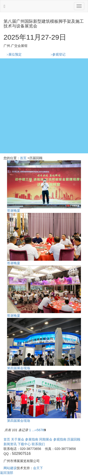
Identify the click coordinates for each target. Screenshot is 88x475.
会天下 (38, 468)
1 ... (31, 430)
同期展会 (45, 439)
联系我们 (38, 444)
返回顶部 (6, 473)
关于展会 (17, 439)
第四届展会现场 (18, 368)
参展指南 (31, 439)
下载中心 (24, 444)
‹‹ (35, 430)
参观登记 (58, 55)
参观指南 (59, 439)
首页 (23, 158)
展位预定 (14, 55)
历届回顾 (73, 439)
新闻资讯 (10, 444)
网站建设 (10, 468)
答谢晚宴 (13, 210)
